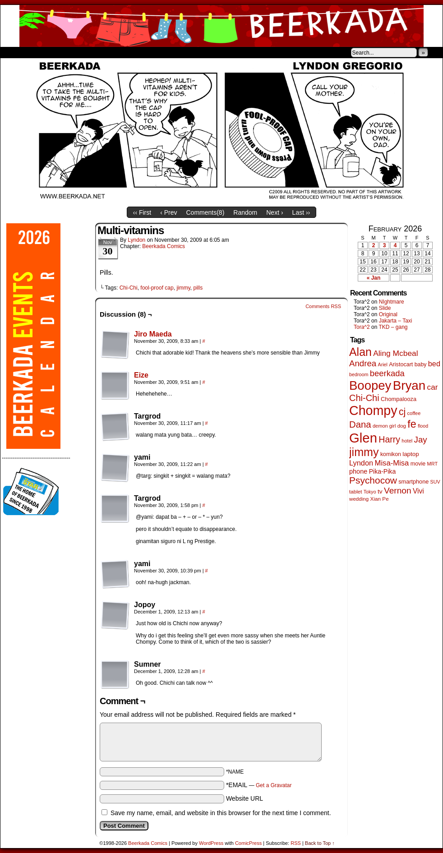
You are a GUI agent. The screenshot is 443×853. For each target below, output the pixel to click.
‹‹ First (142, 212)
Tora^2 (362, 327)
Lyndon (136, 240)
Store (67, 52)
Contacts (102, 52)
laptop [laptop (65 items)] (410, 454)
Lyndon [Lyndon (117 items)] (361, 463)
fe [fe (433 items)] (411, 424)
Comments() (205, 212)
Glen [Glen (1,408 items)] (363, 437)
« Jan (374, 278)
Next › (274, 212)
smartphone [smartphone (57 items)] (413, 482)
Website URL (244, 798)
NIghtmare (391, 302)
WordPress (211, 843)
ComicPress (248, 843)
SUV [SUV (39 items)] (435, 481)
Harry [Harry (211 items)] (389, 439)
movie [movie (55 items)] (418, 464)
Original (388, 314)
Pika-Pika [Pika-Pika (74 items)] (382, 471)
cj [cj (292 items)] (402, 411)
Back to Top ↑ (320, 843)
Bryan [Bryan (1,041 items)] (409, 385)
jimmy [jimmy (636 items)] (364, 452)
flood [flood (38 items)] (423, 426)
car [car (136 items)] (432, 387)
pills (198, 288)
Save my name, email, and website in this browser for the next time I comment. (221, 812)
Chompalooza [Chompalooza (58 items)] (398, 399)
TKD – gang (392, 327)
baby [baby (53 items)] (421, 364)
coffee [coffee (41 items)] (414, 413)
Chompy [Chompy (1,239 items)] (373, 410)
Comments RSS (323, 306)
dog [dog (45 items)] (401, 426)
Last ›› (301, 212)
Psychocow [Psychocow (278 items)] (373, 480)
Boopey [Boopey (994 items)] (370, 385)
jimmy (183, 288)
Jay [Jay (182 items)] (420, 439)
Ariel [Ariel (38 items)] (383, 364)
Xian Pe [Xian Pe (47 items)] (379, 499)
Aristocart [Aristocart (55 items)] (401, 364)
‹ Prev (168, 212)
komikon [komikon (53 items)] (390, 454)
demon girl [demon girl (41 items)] (384, 426)
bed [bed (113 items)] (434, 364)
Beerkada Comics (221, 26)
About (40, 52)
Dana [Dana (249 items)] (360, 424)
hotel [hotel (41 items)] (406, 440)
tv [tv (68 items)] (380, 491)
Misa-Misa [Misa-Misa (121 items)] (392, 463)
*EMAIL (259, 784)
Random (245, 212)
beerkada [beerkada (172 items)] (387, 373)
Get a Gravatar (273, 785)
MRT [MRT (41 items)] (432, 463)
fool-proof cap (156, 288)
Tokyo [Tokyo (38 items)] (370, 491)
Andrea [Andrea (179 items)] (362, 363)
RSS (296, 843)
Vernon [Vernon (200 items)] (397, 490)
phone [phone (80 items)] (358, 471)
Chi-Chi (129, 288)
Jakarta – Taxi (395, 321)
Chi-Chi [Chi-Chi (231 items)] (364, 398)
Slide (385, 308)
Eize (141, 375)
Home (13, 52)
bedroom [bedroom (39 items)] (359, 374)
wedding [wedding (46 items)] (359, 499)
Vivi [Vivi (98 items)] (418, 491)
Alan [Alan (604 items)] (360, 352)
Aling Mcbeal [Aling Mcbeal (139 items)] (395, 353)
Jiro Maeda (153, 334)
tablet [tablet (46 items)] (355, 491)
